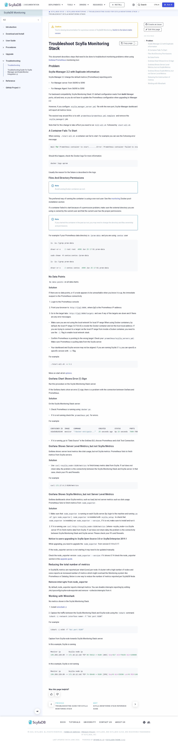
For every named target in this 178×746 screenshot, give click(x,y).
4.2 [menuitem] (21, 20)
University (90, 722)
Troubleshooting (13, 61)
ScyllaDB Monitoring (77, 11)
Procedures (11, 47)
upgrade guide (66, 559)
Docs (63, 722)
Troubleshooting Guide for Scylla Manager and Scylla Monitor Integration (20, 72)
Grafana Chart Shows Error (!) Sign (161, 61)
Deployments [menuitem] (56, 5)
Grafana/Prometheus (57, 60)
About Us (120, 722)
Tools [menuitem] (71, 5)
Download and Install (15, 34)
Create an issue (153, 24)
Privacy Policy (88, 732)
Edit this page (152, 30)
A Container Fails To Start (157, 50)
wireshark (61, 607)
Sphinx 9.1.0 (98, 740)
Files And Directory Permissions (160, 54)
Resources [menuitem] (99, 5)
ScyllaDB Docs (57, 11)
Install (117, 5)
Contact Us (105, 722)
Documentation (31, 4)
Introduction (11, 27)
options (68, 373)
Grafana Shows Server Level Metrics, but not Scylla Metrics (159, 66)
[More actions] (136, 43)
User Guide (10, 41)
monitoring (115, 198)
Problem (149, 41)
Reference (10, 81)
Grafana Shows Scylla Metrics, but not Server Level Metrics (161, 72)
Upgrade (9, 54)
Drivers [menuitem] (85, 5)
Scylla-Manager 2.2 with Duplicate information (160, 45)
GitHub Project (12, 88)
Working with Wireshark (156, 83)
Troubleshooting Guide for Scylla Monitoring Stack (113, 11)
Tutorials (74, 722)
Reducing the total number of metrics (159, 78)
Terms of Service (72, 732)
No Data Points (153, 57)
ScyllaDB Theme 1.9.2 (115, 740)
